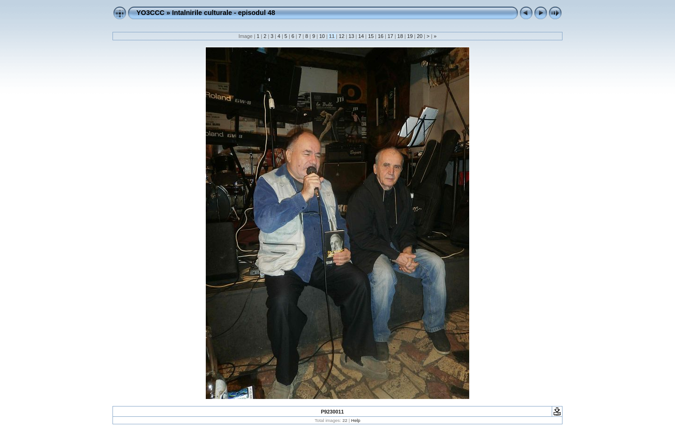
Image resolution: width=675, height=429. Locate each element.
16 (380, 36)
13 (351, 36)
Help (355, 420)
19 (409, 36)
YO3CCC (150, 12)
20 (419, 36)
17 (390, 36)
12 (342, 36)
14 (361, 36)
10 (322, 36)
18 (400, 36)
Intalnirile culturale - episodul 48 (223, 12)
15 (371, 36)
